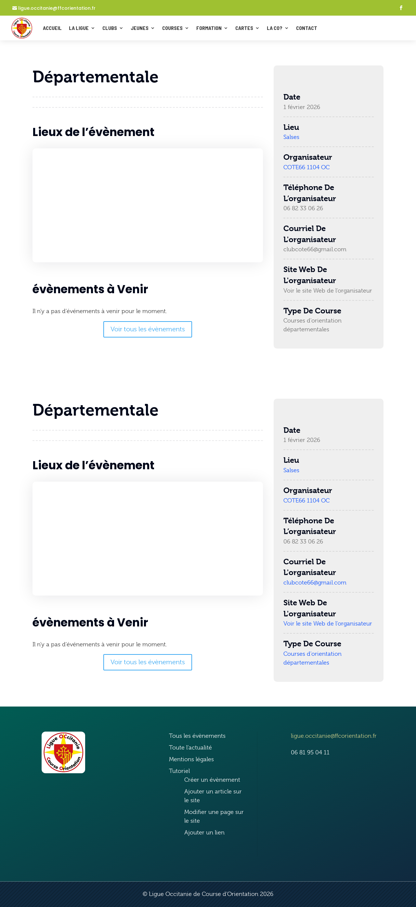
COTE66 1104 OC (306, 167)
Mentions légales (191, 759)
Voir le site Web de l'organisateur (327, 290)
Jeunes (140, 28)
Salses (291, 137)
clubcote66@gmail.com (314, 249)
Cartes (244, 28)
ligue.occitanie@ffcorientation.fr (57, 8)
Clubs (109, 28)
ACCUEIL (52, 28)
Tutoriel (179, 771)
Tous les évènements (197, 736)
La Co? (274, 28)
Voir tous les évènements (147, 329)
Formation (209, 28)
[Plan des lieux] (147, 205)
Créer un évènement (212, 779)
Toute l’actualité (190, 747)
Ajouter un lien (204, 832)
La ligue (79, 28)
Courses (172, 28)
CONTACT (306, 28)
